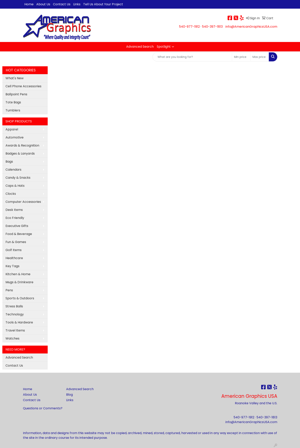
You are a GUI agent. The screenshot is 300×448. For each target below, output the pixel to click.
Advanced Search (140, 46)
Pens (9, 290)
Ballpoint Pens (16, 94)
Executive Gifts (16, 226)
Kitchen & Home (17, 274)
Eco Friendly (14, 218)
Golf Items (13, 250)
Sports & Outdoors (19, 298)
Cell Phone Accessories (23, 86)
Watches (12, 338)
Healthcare (14, 258)
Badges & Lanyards (20, 153)
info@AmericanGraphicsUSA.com (251, 26)
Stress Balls (14, 306)
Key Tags (12, 266)
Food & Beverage (18, 234)
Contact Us (61, 4)
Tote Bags (13, 102)
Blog (69, 394)
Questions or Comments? (42, 408)
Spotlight (164, 46)
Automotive (14, 137)
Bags (9, 161)
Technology (14, 314)
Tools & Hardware (19, 322)
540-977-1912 (189, 26)
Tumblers (12, 110)
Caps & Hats (15, 185)
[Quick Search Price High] (259, 56)
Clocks (10, 193)
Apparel (11, 129)
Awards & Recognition (22, 145)
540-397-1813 (212, 26)
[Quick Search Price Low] (241, 56)
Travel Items (15, 330)
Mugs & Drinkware (19, 282)
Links (76, 4)
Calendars (13, 169)
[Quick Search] (192, 56)
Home (29, 4)
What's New (14, 78)
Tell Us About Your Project (103, 4)
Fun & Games (15, 242)
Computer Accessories (23, 201)
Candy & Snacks (17, 177)
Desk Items (14, 210)
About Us (43, 4)
